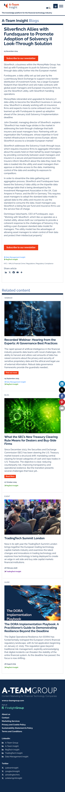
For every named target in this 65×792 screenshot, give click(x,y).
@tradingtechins (12, 775)
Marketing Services (11, 721)
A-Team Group (11, 743)
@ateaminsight (11, 768)
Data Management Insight (15, 257)
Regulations (30, 264)
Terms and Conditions (12, 731)
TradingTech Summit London (24, 538)
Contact (5, 718)
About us (6, 714)
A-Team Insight (12, 746)
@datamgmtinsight (13, 778)
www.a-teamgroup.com (13, 700)
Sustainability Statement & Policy (17, 728)
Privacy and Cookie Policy (14, 724)
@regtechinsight (12, 771)
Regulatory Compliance (44, 264)
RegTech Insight (12, 259)
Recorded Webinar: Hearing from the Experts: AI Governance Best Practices (30, 341)
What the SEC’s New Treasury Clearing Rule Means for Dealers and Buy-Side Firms (31, 440)
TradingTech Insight (13, 572)
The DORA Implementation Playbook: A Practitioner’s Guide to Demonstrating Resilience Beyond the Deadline (31, 627)
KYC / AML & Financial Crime (14, 264)
